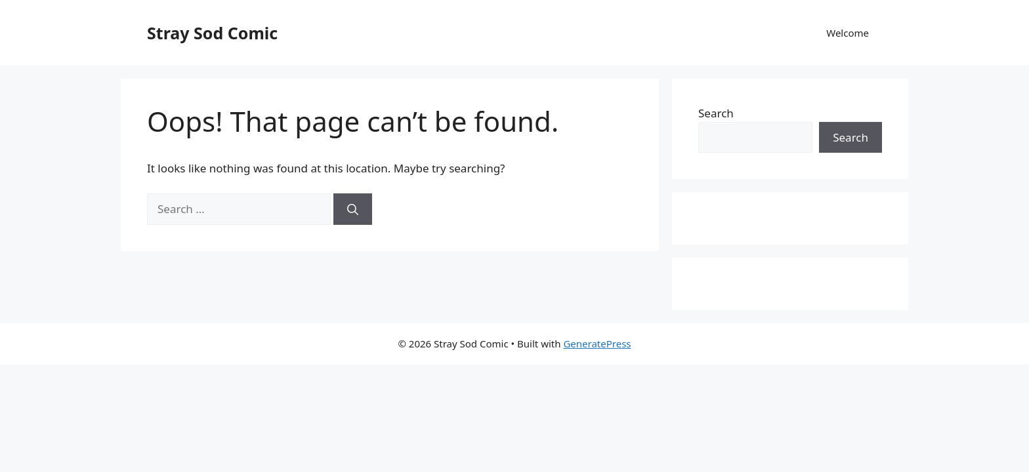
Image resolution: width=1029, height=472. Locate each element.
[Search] (352, 209)
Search (716, 113)
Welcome (847, 32)
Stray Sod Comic (212, 33)
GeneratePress (597, 343)
